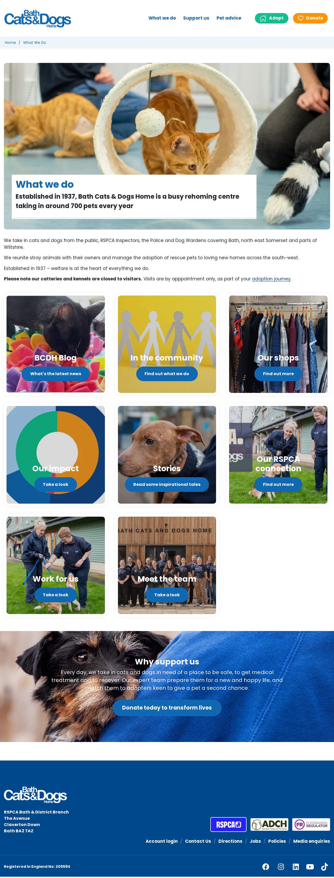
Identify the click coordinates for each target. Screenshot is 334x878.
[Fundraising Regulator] (309, 826)
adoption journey (271, 279)
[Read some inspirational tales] (167, 455)
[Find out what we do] (167, 344)
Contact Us (198, 842)
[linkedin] (296, 867)
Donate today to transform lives (167, 709)
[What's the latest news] (56, 344)
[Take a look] (56, 455)
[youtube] (310, 867)
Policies (277, 842)
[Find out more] (278, 344)
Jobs (255, 842)
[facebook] (265, 867)
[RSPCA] (228, 825)
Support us (196, 18)
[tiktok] (324, 868)
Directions (230, 842)
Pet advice (229, 18)
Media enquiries (311, 842)
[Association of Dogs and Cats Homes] (267, 826)
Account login (161, 842)
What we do (162, 18)
